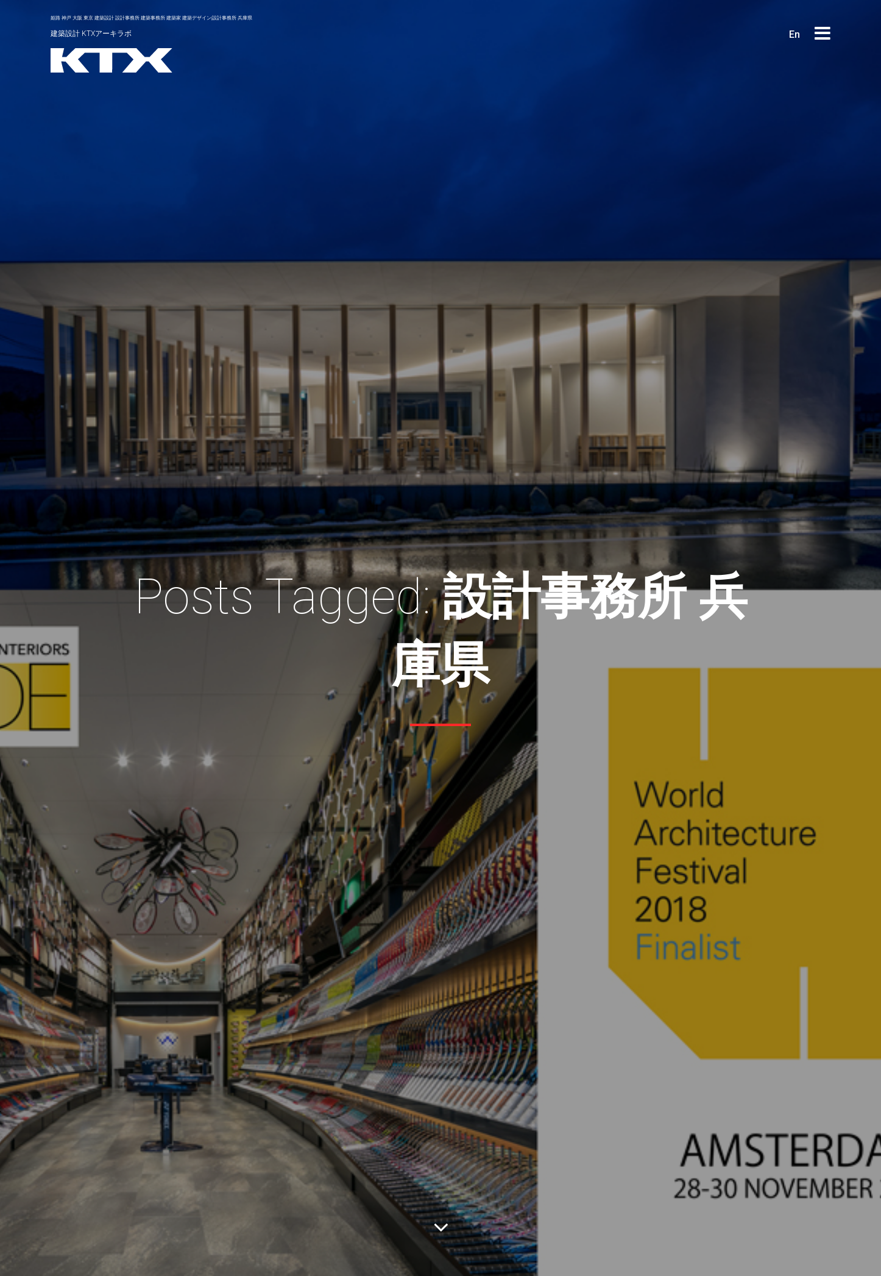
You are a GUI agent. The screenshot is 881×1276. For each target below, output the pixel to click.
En (794, 34)
